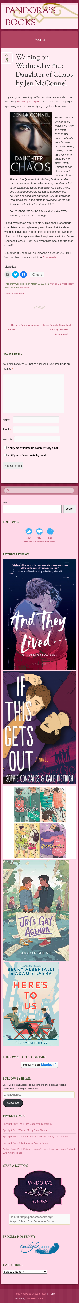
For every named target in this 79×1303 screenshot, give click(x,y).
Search (6, 502)
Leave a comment (14, 293)
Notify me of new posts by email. (27, 455)
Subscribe (13, 1102)
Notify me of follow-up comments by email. (33, 448)
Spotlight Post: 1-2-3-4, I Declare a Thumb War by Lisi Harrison (35, 1136)
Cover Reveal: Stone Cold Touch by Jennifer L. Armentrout (56, 329)
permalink (24, 287)
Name (7, 419)
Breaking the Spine (28, 101)
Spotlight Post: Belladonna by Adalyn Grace (25, 1143)
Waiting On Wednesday (62, 284)
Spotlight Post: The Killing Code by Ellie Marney (27, 1124)
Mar (6, 56)
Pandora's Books (30, 17)
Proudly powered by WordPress (30, 1293)
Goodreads (49, 257)
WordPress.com (34, 1298)
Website (8, 439)
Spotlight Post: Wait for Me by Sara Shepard (25, 1130)
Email (7, 429)
